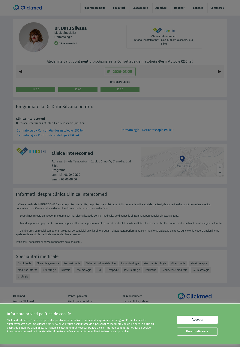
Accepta (197, 319)
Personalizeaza (197, 331)
